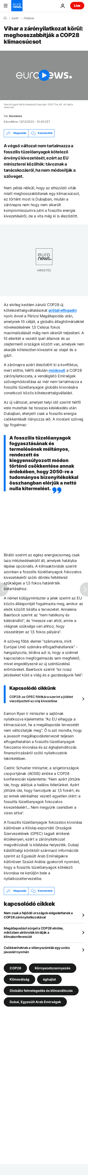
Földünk (29, 18)
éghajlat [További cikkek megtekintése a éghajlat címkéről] (49, 979)
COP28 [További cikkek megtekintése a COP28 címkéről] (15, 968)
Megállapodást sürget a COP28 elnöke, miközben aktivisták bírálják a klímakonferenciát (34, 932)
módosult (57, 370)
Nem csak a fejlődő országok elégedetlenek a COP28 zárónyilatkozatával (38, 915)
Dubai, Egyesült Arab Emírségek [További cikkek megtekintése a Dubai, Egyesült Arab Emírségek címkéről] (35, 1002)
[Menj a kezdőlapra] (17, 5)
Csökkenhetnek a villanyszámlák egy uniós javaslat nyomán (37, 950)
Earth (15, 18)
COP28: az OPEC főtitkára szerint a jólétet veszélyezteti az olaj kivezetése (41, 699)
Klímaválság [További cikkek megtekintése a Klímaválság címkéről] (19, 979)
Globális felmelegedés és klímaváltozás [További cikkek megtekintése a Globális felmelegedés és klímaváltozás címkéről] (41, 990)
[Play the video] (44, 75)
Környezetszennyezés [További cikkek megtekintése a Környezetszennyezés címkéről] (52, 968)
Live (77, 6)
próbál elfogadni (63, 310)
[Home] (5, 18)
